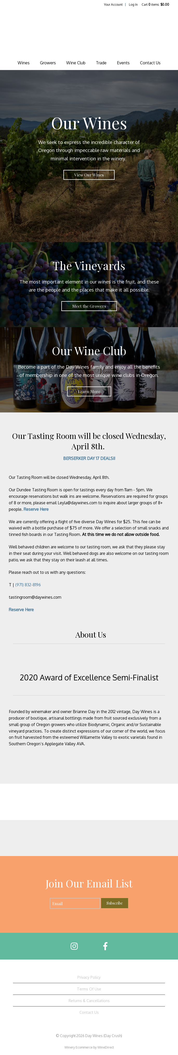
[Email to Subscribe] (75, 903)
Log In (133, 4)
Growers (48, 62)
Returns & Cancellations (89, 1000)
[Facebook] (105, 946)
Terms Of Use (89, 989)
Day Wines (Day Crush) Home (89, 32)
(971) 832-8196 (28, 584)
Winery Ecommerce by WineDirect (89, 1047)
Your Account (113, 4)
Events (123, 62)
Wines (24, 62)
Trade (101, 62)
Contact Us (150, 62)
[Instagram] (74, 946)
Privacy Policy (89, 977)
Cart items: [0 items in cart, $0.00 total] (155, 4)
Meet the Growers (89, 306)
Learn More (89, 391)
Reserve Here (36, 509)
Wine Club (75, 62)
